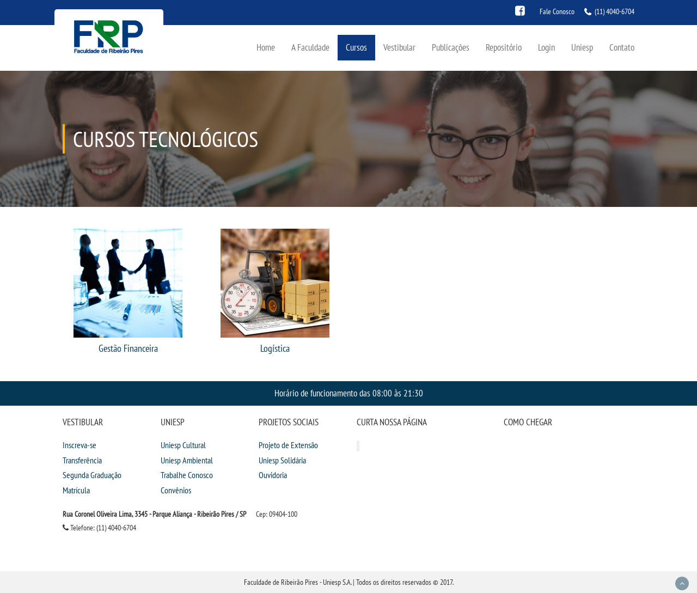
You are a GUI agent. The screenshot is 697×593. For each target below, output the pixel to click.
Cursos (356, 47)
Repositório (504, 47)
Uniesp (582, 47)
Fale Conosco (557, 11)
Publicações (450, 47)
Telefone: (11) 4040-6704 (99, 528)
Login (546, 47)
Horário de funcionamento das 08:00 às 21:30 (348, 393)
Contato (621, 47)
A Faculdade (310, 47)
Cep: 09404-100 (276, 514)
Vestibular (399, 47)
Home (265, 47)
